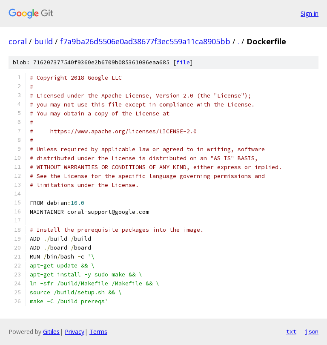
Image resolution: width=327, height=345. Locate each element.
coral (18, 41)
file (183, 62)
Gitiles (51, 332)
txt (291, 331)
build (43, 41)
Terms (98, 332)
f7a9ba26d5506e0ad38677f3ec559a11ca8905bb (145, 41)
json (311, 331)
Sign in (309, 13)
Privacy (74, 332)
